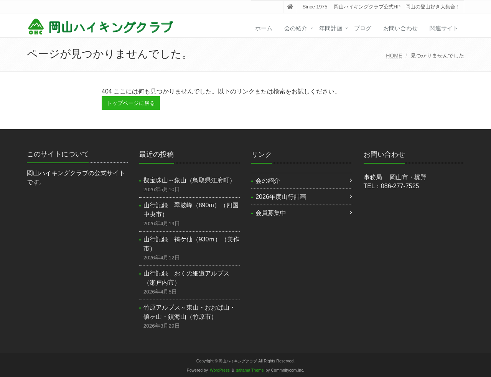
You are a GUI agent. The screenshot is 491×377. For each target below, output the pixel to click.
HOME (394, 55)
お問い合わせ (400, 28)
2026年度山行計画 (280, 196)
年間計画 (330, 28)
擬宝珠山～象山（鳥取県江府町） (189, 180)
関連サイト (444, 28)
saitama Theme (250, 370)
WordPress (220, 370)
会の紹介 (295, 28)
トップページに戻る (131, 103)
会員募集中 (270, 213)
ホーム (263, 28)
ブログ (362, 28)
